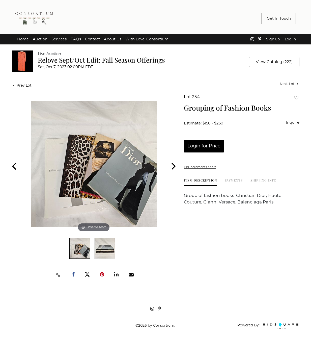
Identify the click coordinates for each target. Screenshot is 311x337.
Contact (92, 39)
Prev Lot (22, 85)
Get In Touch (279, 18)
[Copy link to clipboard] (58, 275)
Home (23, 39)
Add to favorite (296, 97)
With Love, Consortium (146, 39)
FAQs (76, 39)
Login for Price (203, 146)
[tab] (200, 182)
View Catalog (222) (274, 62)
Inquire (292, 122)
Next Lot (289, 84)
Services (59, 39)
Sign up (273, 39)
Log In (290, 39)
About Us (112, 39)
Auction (40, 39)
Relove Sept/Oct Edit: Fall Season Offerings (101, 60)
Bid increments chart (200, 167)
